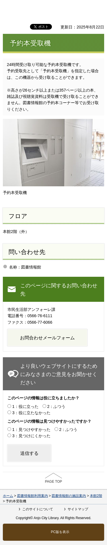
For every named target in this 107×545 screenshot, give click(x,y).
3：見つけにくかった (31, 435)
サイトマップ (78, 509)
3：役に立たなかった (31, 412)
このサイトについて (37, 509)
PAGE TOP (53, 482)
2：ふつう (56, 406)
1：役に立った (25, 406)
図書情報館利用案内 (32, 496)
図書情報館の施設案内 (69, 496)
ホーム (8, 496)
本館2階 (96, 496)
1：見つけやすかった (31, 429)
